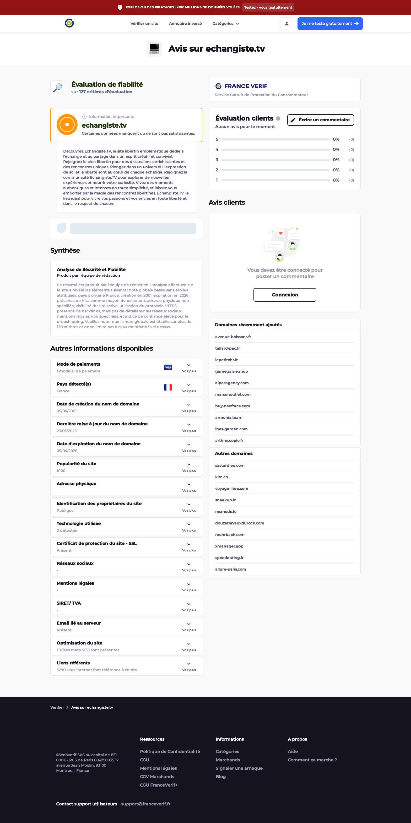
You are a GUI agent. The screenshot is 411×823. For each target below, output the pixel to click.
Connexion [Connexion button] (285, 295)
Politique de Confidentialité (170, 751)
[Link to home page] (69, 24)
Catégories (227, 23)
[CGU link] (278, 118)
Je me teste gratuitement (330, 23)
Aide (293, 751)
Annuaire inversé (185, 23)
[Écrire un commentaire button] (320, 120)
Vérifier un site (144, 23)
